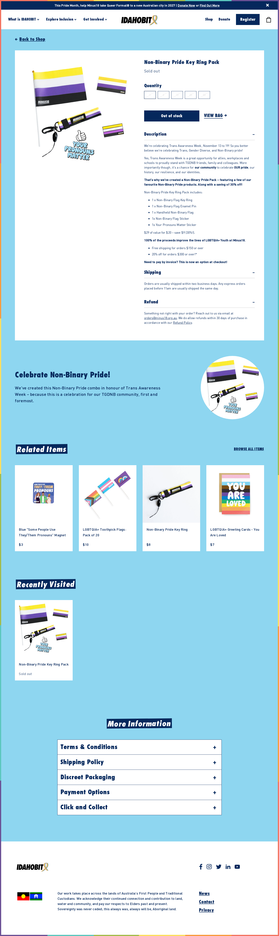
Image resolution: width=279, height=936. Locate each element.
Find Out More (210, 5)
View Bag (213, 116)
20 (190, 94)
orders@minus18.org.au (160, 318)
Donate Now (186, 5)
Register (247, 19)
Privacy (206, 910)
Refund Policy (182, 322)
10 (177, 94)
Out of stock (171, 116)
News (204, 893)
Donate (224, 19)
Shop (209, 19)
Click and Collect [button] (84, 807)
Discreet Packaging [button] (87, 777)
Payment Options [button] (85, 792)
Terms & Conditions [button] (89, 747)
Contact (206, 902)
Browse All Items (249, 449)
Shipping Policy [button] (82, 762)
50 (204, 94)
